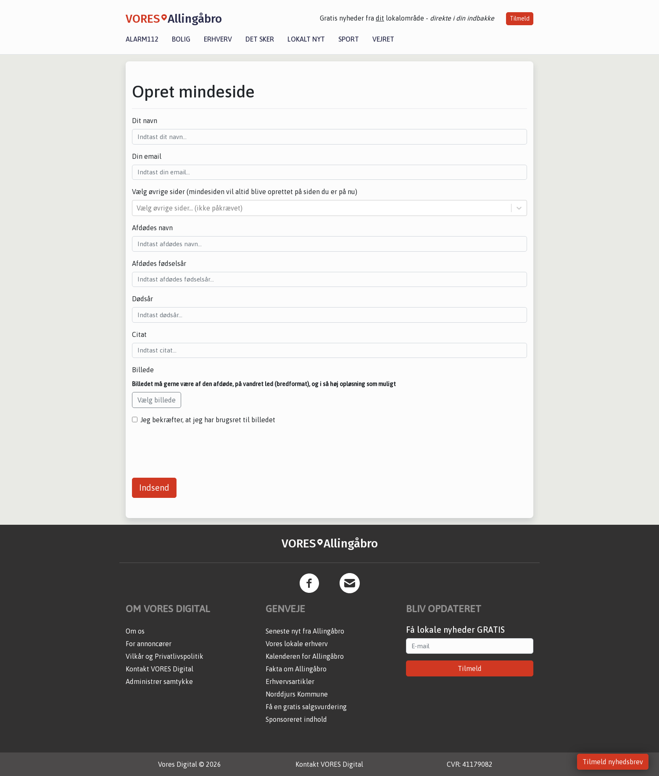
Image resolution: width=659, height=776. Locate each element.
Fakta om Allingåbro (296, 669)
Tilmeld (520, 18)
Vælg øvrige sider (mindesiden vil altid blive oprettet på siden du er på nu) (244, 191)
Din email (146, 156)
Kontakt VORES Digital (159, 669)
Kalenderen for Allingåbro (305, 656)
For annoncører (148, 643)
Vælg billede (156, 400)
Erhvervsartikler (290, 681)
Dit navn (144, 120)
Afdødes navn (152, 227)
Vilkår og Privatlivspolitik (164, 656)
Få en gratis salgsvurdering (306, 706)
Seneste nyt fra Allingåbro (305, 631)
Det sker (259, 39)
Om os (135, 631)
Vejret (383, 39)
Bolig (181, 39)
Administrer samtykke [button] (159, 681)
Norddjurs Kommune (297, 694)
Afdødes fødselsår (159, 263)
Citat (139, 334)
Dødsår (142, 299)
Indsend (154, 487)
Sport (348, 39)
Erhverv (218, 39)
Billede (143, 370)
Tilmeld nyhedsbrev (613, 761)
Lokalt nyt (306, 39)
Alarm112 (142, 39)
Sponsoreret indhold (296, 719)
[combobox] (137, 208)
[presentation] (196, 447)
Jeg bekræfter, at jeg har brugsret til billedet (207, 420)
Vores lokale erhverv (297, 643)
